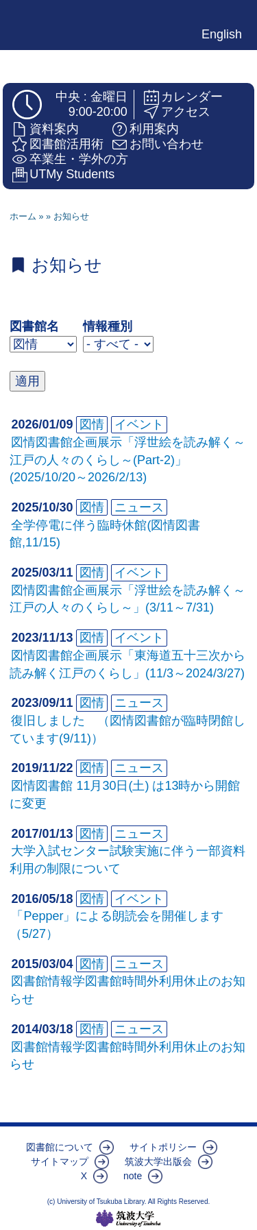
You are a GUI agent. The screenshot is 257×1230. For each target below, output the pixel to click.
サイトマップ (59, 1161)
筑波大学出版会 (158, 1161)
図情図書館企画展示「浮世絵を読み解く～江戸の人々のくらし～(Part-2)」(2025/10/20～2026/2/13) (127, 459)
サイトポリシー (163, 1147)
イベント (139, 424)
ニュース (139, 507)
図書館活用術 (66, 144)
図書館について (59, 1147)
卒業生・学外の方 (78, 159)
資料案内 (54, 129)
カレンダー (192, 97)
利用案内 (154, 129)
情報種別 (107, 326)
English (221, 34)
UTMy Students (71, 174)
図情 (91, 424)
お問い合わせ (167, 144)
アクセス (185, 112)
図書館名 (34, 326)
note (132, 1175)
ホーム (23, 216)
